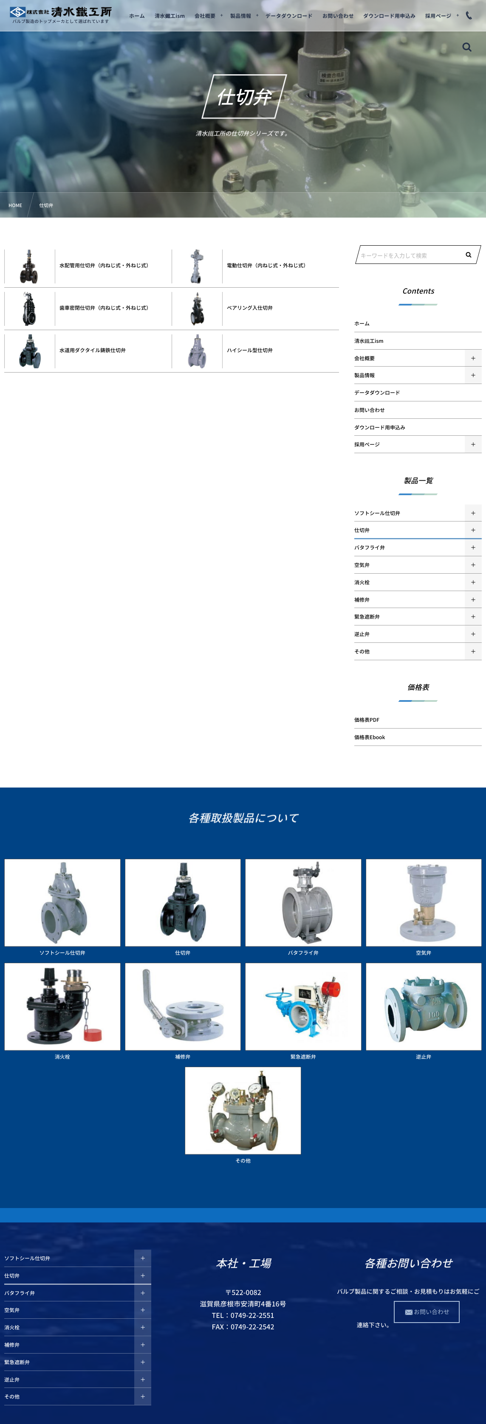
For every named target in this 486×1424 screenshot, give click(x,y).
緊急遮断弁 (367, 616)
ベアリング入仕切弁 (250, 307)
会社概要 (364, 358)
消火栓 (362, 582)
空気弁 (362, 565)
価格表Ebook (369, 737)
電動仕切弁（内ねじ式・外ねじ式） (267, 265)
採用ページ (367, 444)
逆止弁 (362, 634)
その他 (362, 651)
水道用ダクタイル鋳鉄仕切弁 (92, 350)
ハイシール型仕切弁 (250, 350)
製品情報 (364, 375)
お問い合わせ (369, 410)
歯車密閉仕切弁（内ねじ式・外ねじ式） (105, 307)
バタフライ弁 (369, 547)
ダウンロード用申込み (379, 427)
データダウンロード (377, 392)
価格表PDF (366, 719)
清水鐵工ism (369, 341)
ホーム (362, 323)
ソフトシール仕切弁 (377, 513)
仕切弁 (362, 530)
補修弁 (362, 599)
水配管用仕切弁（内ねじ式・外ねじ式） (105, 265)
